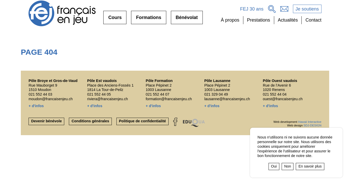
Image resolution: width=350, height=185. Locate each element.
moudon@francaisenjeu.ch (50, 99)
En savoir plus (309, 166)
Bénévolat (187, 19)
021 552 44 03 (40, 94)
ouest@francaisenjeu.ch (283, 99)
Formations (148, 19)
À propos (230, 20)
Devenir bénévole (46, 121)
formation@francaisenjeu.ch (169, 99)
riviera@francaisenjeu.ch (107, 99)
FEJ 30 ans (251, 9)
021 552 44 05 (99, 94)
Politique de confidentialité (142, 121)
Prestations (258, 20)
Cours (114, 19)
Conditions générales (90, 121)
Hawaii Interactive (309, 121)
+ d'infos (36, 106)
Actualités (288, 20)
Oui (274, 166)
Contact (313, 20)
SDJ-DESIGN (312, 125)
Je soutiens (307, 9)
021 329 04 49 (216, 94)
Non (287, 166)
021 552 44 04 (275, 94)
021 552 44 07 (157, 94)
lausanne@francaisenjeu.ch (227, 99)
